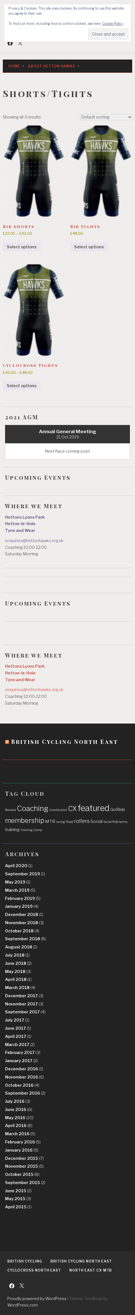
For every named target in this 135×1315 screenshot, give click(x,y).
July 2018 (17, 955)
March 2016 (20, 1133)
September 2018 (25, 938)
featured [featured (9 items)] (93, 808)
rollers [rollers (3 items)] (82, 821)
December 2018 (24, 914)
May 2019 (17, 882)
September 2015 (25, 1182)
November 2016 (24, 1077)
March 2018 (20, 987)
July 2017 (17, 1020)
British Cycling (24, 1261)
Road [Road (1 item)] (69, 822)
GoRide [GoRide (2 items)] (117, 809)
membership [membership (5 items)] (24, 820)
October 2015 (22, 1174)
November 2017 (24, 1004)
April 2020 (18, 865)
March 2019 (20, 890)
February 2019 (23, 898)
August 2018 (21, 947)
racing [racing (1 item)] (60, 822)
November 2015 (24, 1166)
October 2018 (22, 930)
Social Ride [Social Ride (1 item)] (110, 822)
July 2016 (17, 1101)
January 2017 (21, 1060)
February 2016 (23, 1142)
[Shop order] (106, 117)
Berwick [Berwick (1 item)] (10, 810)
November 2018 (24, 922)
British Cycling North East (64, 741)
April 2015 (18, 1206)
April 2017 (18, 1036)
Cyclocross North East (34, 1270)
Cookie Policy (112, 23)
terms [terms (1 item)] (123, 822)
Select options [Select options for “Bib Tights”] (89, 246)
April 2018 (18, 979)
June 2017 (18, 1028)
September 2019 (25, 873)
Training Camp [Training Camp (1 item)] (31, 830)
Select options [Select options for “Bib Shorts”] (21, 246)
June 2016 (18, 1109)
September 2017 (25, 1011)
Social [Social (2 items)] (96, 821)
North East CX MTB (90, 1270)
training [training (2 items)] (12, 829)
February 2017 (22, 1052)
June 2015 (18, 1190)
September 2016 (25, 1093)
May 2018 (18, 971)
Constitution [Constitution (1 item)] (58, 810)
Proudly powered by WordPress (37, 1298)
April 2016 (18, 1125)
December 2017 (24, 995)
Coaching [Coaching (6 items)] (32, 808)
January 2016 (21, 1150)
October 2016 (22, 1085)
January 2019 (21, 906)
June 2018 (18, 963)
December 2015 (24, 1158)
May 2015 (18, 1198)
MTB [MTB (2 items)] (50, 821)
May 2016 (19, 1117)
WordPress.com (22, 1305)
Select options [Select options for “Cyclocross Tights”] (21, 385)
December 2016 (24, 1068)
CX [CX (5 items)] (72, 809)
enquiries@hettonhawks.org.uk (34, 540)
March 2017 (20, 1044)
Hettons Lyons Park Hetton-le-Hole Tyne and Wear (25, 524)
